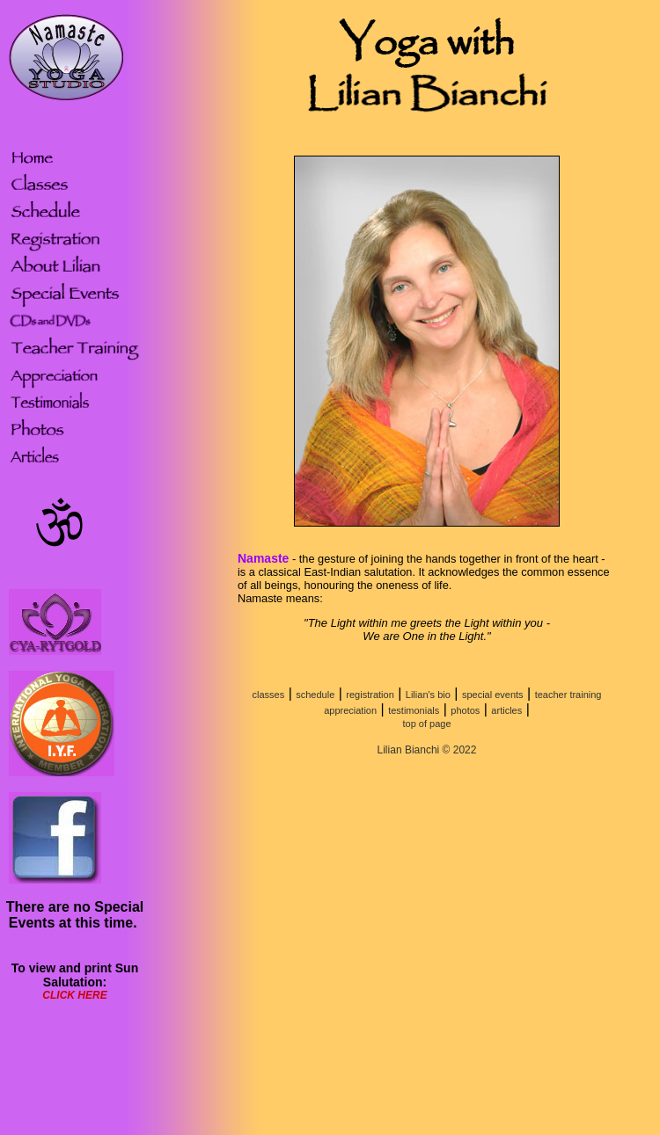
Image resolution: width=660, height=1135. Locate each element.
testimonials (413, 710)
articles (506, 710)
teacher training (568, 694)
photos (465, 710)
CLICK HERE (74, 995)
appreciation (350, 710)
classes (269, 694)
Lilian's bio (428, 694)
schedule (315, 694)
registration (369, 694)
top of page (426, 723)
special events (493, 694)
